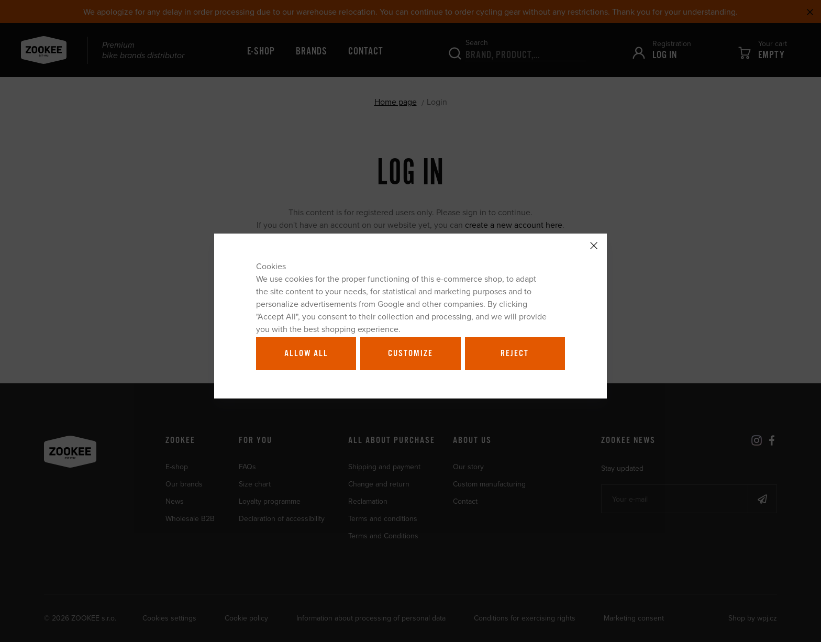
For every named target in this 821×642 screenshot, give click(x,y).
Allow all (306, 353)
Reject (515, 353)
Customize (410, 353)
